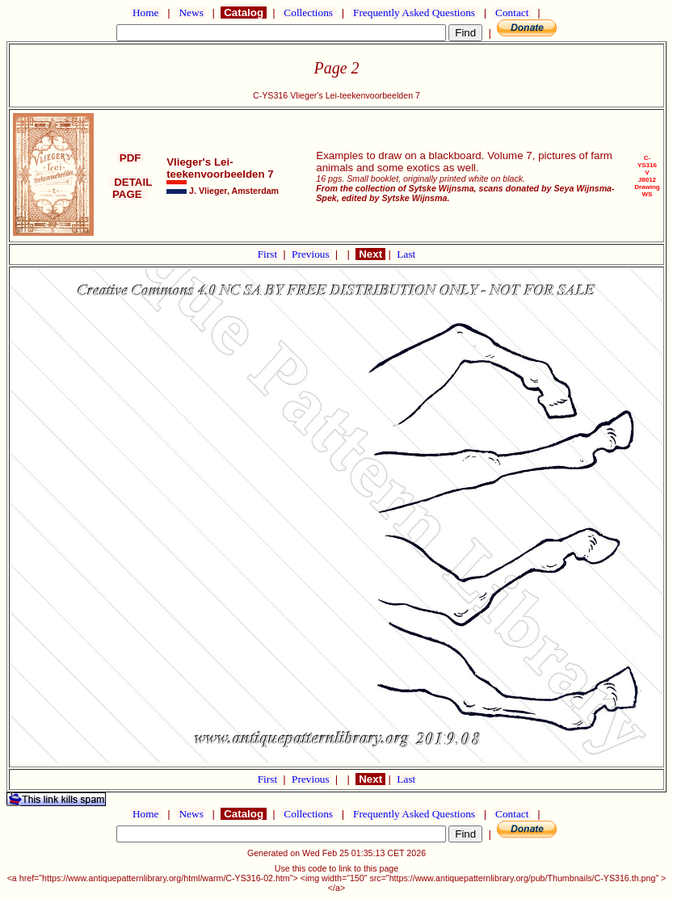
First (269, 254)
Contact (512, 12)
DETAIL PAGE (130, 188)
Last (406, 254)
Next (370, 254)
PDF (130, 158)
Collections (308, 12)
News (191, 12)
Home (146, 12)
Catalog (243, 12)
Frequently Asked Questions (414, 12)
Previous (312, 254)
